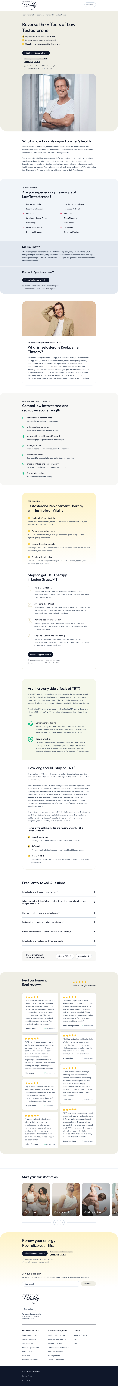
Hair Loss (26, 1355)
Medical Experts (80, 1335)
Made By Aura (27, 1381)
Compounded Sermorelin (58, 1347)
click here (30, 1318)
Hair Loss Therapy (55, 1351)
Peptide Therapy (55, 1343)
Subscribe (87, 1283)
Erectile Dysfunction (30, 1347)
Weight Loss (30, 1212)
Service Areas (27, 1376)
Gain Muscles (27, 1343)
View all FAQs (63, 956)
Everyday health (61, 1212)
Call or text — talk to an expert (61, 1252)
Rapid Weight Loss (29, 1335)
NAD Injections (54, 1355)
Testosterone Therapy (57, 1339)
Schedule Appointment (39, 654)
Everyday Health (29, 1339)
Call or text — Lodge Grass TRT (35, 59)
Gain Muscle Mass (92, 1212)
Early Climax (27, 1351)
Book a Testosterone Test (34, 280)
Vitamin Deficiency (30, 1360)
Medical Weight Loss (56, 1335)
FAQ (75, 1339)
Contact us (82, 956)
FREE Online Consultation (34, 53)
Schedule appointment (33, 1253)
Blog (75, 1343)
